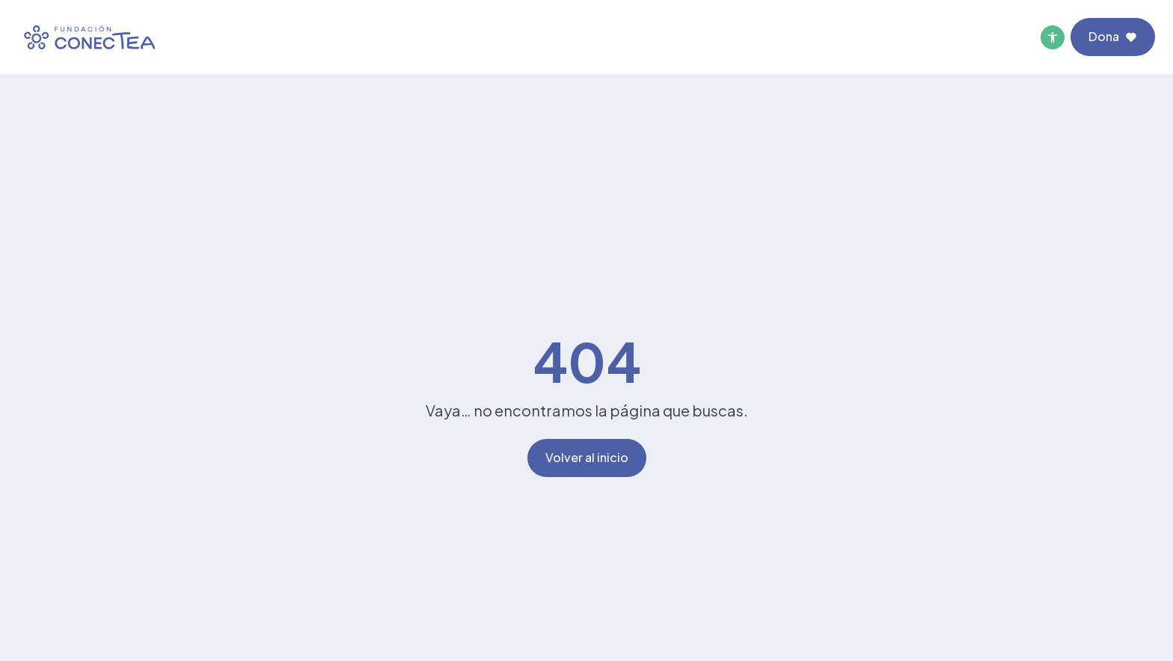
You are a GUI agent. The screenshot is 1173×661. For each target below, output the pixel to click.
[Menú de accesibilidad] (1053, 37)
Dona (1112, 36)
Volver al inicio (586, 457)
